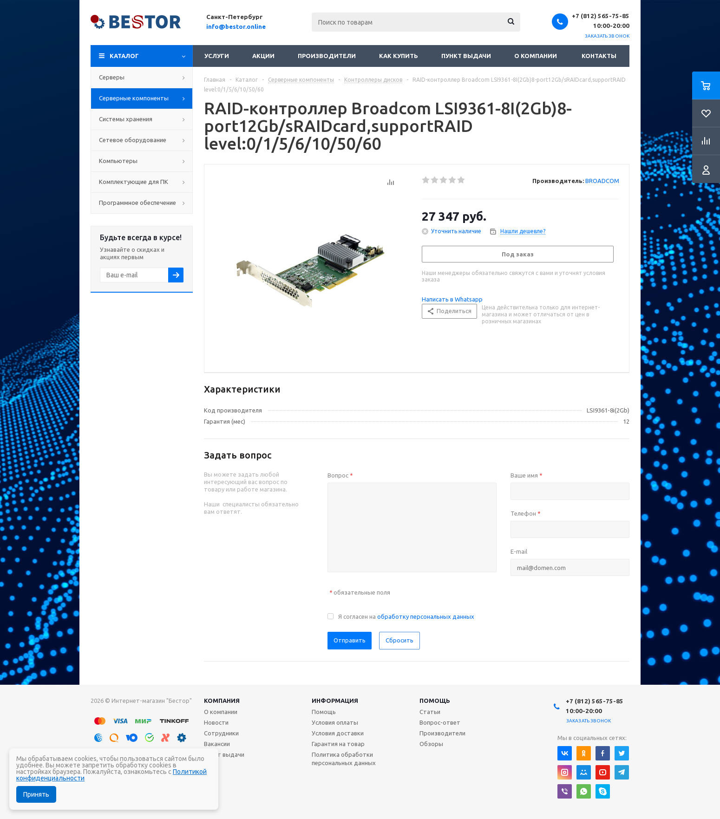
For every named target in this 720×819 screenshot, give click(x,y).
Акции (263, 55)
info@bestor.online (236, 26)
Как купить (398, 55)
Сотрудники (221, 733)
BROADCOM (602, 180)
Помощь (434, 700)
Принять (36, 794)
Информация (335, 700)
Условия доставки (338, 733)
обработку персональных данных (425, 616)
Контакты (599, 55)
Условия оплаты (335, 722)
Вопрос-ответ (439, 722)
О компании (535, 55)
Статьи (429, 711)
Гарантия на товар (338, 743)
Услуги (216, 55)
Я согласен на (406, 616)
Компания (222, 700)
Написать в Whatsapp (452, 299)
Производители (327, 55)
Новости (216, 722)
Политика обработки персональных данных (344, 758)
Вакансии (217, 743)
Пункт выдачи (466, 55)
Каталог (124, 55)
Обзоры (431, 743)
